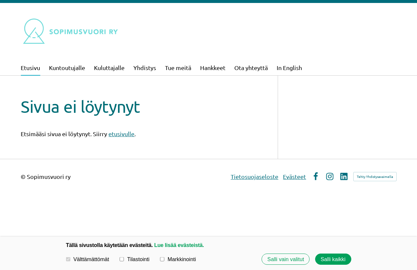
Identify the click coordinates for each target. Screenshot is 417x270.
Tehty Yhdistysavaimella (375, 176)
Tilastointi (134, 259)
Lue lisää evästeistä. (179, 245)
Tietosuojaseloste (254, 176)
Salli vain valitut (285, 259)
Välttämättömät (87, 259)
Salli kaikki (333, 259)
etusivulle (121, 133)
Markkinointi (178, 259)
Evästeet (294, 176)
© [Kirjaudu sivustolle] (24, 176)
